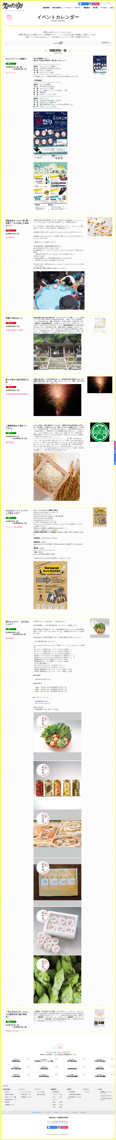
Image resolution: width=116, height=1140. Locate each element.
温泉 (54, 1102)
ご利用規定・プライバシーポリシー (61, 1113)
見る (61, 1094)
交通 (61, 1102)
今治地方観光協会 (100, 1060)
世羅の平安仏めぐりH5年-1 (76, 332)
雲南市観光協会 (44, 1075)
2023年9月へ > (106, 42)
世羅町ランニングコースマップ (106, 1092)
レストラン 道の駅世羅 (14, 527)
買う (54, 1097)
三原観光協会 (44, 1068)
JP (111, 3)
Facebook (85, 4)
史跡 (61, 1108)
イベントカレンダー (58, 17)
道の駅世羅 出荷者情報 (75, 1094)
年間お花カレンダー (26, 1094)
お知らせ (7, 1092)
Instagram (95, 4)
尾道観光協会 (16, 1060)
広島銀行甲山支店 (12, 1031)
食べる (61, 1105)
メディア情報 (40, 1092)
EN (102, 3)
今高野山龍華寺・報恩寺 (15, 330)
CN (105, 3)
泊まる (54, 1105)
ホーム (5, 10)
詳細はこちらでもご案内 (48, 94)
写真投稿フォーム (9, 1105)
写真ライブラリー (10, 1097)
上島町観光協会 (72, 1068)
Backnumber (58, 53)
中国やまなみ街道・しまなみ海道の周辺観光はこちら (58, 1054)
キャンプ (55, 1100)
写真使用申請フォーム (11, 1100)
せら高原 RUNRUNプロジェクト (106, 1099)
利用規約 (7, 1102)
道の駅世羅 (10, 238)
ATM (54, 1108)
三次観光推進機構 (100, 1075)
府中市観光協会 (16, 1068)
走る (112, 7)
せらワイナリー (12, 73)
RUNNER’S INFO (106, 1096)
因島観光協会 (100, 1068)
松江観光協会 (16, 1075)
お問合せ (49, 1113)
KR (109, 3)
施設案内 (87, 7)
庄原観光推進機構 (72, 1075)
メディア (78, 7)
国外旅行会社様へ (9, 1094)
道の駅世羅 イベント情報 (74, 1098)
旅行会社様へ (57, 7)
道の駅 (96, 7)
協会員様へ (47, 7)
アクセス (104, 7)
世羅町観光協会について (38, 1113)
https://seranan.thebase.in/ (43, 703)
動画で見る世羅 (41, 1094)
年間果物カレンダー (26, 1097)
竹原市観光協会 (72, 1060)
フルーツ (55, 1094)
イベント (68, 7)
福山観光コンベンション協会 (44, 1060)
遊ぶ (61, 1097)
